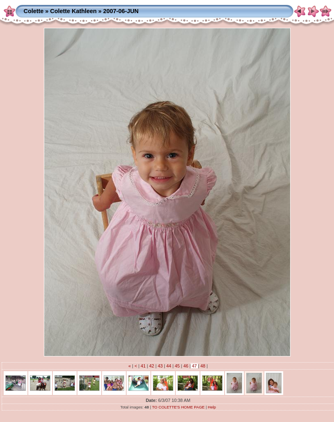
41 (143, 365)
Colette (34, 11)
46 (185, 365)
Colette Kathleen (73, 11)
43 (160, 365)
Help (212, 407)
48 (203, 365)
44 (169, 365)
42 (151, 365)
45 (177, 365)
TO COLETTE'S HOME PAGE (178, 407)
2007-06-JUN (121, 11)
